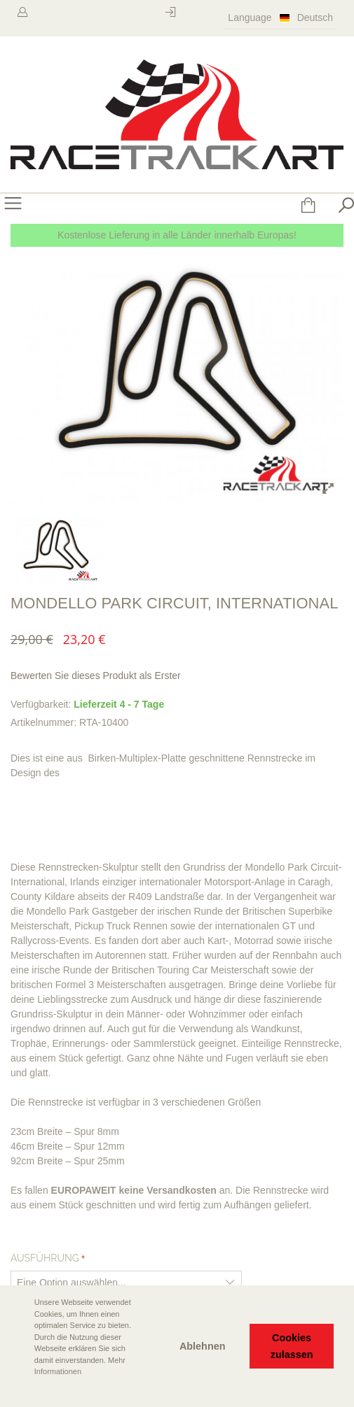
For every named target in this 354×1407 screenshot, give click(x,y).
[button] (21, 1391)
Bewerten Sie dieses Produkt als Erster (96, 675)
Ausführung (45, 1258)
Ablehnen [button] (202, 1346)
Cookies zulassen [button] (292, 1346)
